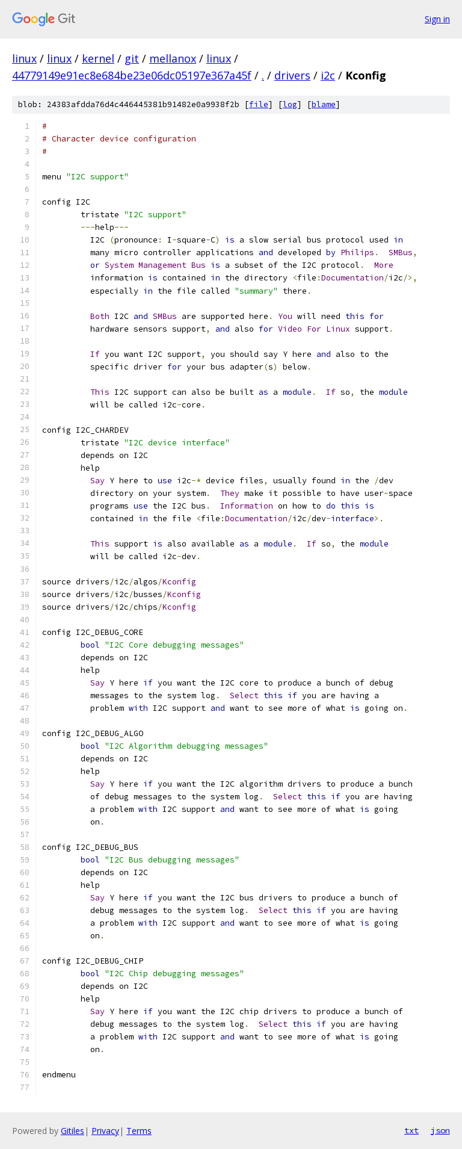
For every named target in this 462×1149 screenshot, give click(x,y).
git (132, 58)
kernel (98, 58)
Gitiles (72, 1130)
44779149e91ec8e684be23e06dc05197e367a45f (131, 75)
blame (324, 104)
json (440, 1130)
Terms (139, 1130)
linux (24, 58)
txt (411, 1130)
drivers (292, 75)
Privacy (105, 1130)
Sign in (437, 19)
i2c (328, 75)
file (258, 104)
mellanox (172, 58)
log (290, 104)
